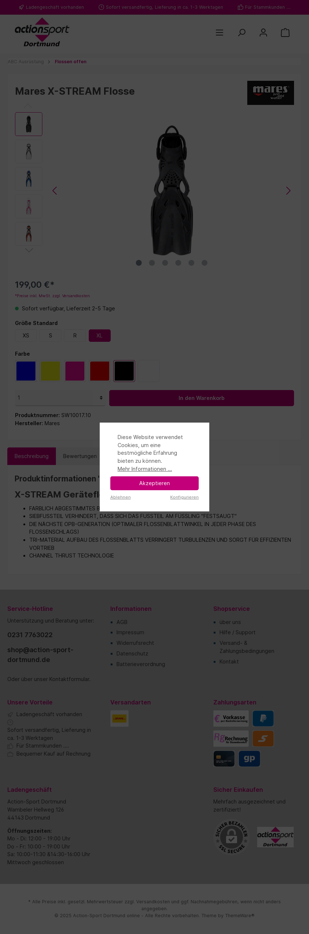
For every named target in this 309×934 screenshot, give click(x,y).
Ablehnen (120, 497)
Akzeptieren (154, 483)
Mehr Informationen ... (145, 469)
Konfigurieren (184, 497)
